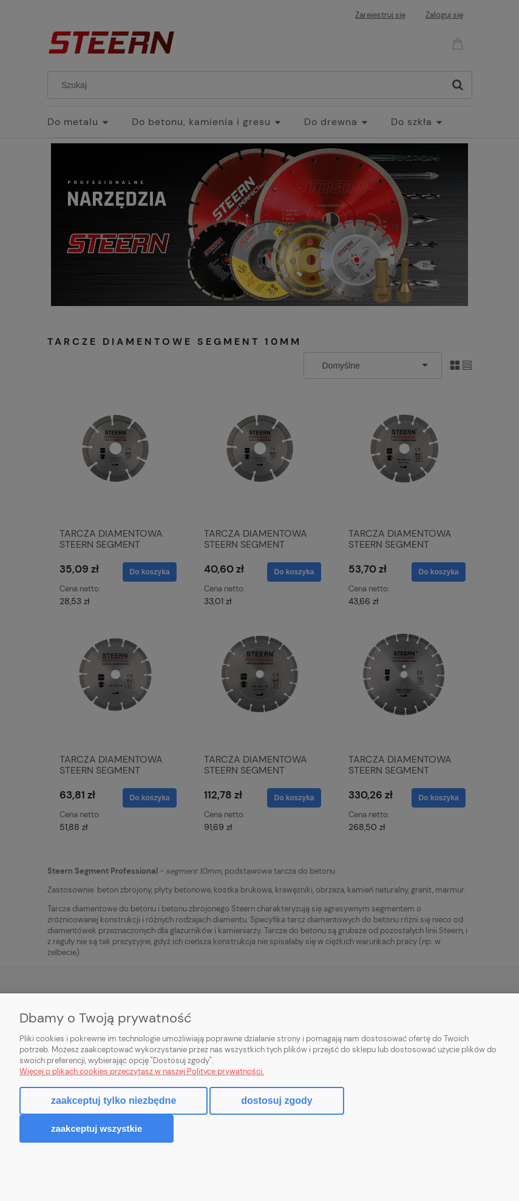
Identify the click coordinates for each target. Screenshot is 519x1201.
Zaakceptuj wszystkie (96, 1128)
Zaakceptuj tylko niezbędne (113, 1100)
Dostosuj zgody (276, 1100)
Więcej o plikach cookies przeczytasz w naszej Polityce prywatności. (141, 1071)
